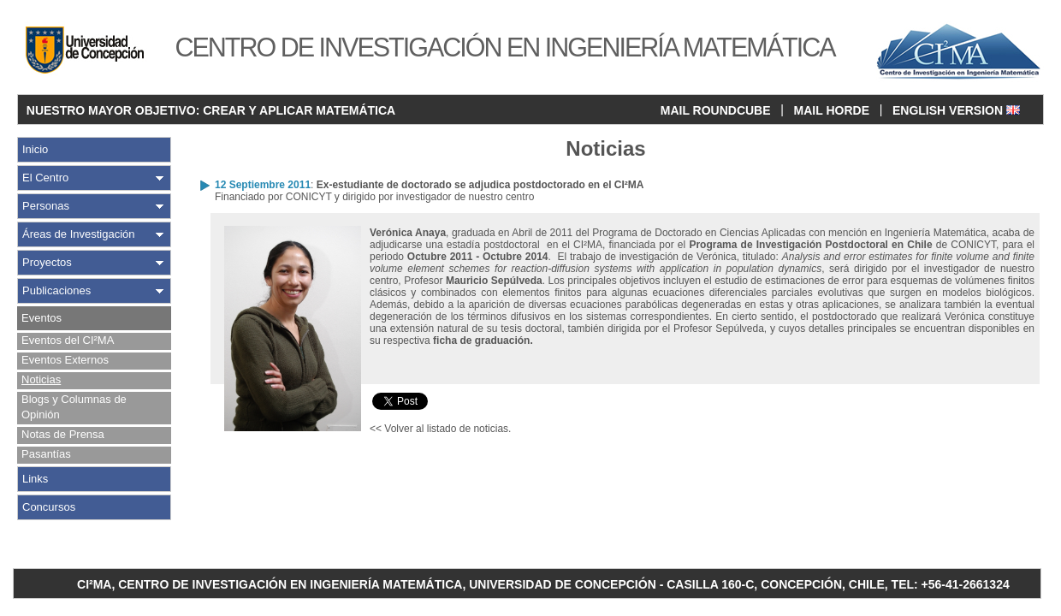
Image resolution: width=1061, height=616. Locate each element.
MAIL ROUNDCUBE (716, 110)
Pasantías (46, 453)
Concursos (48, 506)
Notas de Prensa (62, 434)
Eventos (41, 317)
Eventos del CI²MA (67, 340)
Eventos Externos (65, 359)
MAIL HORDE (831, 110)
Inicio (35, 149)
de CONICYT (842, 245)
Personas (45, 205)
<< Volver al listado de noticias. (440, 429)
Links (35, 478)
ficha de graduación (481, 340)
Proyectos (47, 262)
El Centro (45, 177)
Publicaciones (56, 290)
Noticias (41, 379)
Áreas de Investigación (78, 234)
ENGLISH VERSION (956, 110)
